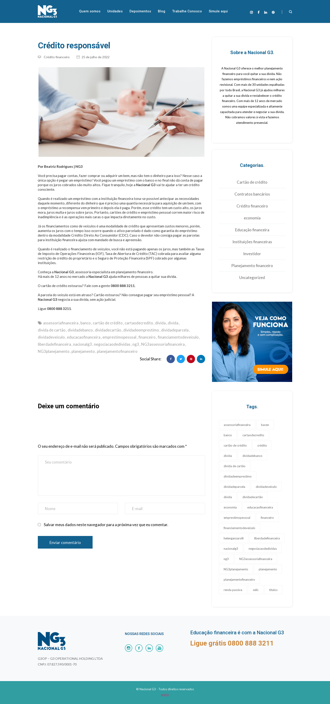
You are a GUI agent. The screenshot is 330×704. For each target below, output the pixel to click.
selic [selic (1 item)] (255, 590)
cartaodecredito (139, 322)
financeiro (147, 337)
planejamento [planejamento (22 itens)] (268, 569)
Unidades (115, 11)
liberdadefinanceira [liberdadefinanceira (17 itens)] (267, 538)
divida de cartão (52, 330)
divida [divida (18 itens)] (228, 456)
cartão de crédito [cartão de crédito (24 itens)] (235, 445)
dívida (160, 322)
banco (85, 322)
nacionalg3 (82, 344)
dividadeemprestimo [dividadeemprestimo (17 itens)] (238, 476)
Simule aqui (218, 11)
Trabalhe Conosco (187, 11)
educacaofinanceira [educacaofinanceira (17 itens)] (260, 507)
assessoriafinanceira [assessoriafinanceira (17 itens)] (237, 425)
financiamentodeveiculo (178, 337)
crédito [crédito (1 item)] (262, 445)
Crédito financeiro (57, 57)
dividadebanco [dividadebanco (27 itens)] (252, 456)
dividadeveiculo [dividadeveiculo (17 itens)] (266, 487)
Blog (161, 11)
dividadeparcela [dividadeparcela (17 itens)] (234, 487)
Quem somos (89, 11)
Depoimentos (140, 11)
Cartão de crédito (252, 182)
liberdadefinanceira (54, 344)
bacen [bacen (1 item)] (265, 425)
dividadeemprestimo (141, 330)
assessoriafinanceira (60, 322)
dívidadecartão (108, 330)
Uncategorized (252, 277)
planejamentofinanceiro (117, 351)
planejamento (83, 351)
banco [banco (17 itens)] (228, 435)
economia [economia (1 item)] (230, 507)
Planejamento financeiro (252, 265)
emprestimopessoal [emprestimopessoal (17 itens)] (237, 517)
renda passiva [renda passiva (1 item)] (233, 590)
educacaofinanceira (83, 337)
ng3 (135, 344)
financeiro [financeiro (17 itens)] (267, 517)
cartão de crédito (108, 322)
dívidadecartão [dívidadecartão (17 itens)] (252, 497)
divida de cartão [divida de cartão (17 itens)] (234, 466)
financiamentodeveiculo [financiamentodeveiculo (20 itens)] (239, 528)
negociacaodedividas (112, 344)
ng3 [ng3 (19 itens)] (226, 559)
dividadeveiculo (51, 337)
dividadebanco (80, 330)
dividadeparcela (175, 330)
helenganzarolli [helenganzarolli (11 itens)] (234, 538)
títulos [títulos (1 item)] (273, 590)
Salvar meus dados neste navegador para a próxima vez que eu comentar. (106, 524)
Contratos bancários (252, 194)
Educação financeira (252, 229)
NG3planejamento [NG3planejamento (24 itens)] (236, 569)
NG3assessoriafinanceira (163, 344)
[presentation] (72, 437)
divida (173, 322)
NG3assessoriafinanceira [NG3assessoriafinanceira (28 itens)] (255, 559)
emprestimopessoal (119, 337)
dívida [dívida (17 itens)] (228, 497)
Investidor (252, 253)
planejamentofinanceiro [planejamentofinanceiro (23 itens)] (239, 579)
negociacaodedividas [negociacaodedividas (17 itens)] (263, 548)
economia (252, 217)
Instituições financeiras (252, 241)
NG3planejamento (53, 351)
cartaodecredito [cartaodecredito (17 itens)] (253, 435)
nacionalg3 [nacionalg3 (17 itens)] (231, 548)
